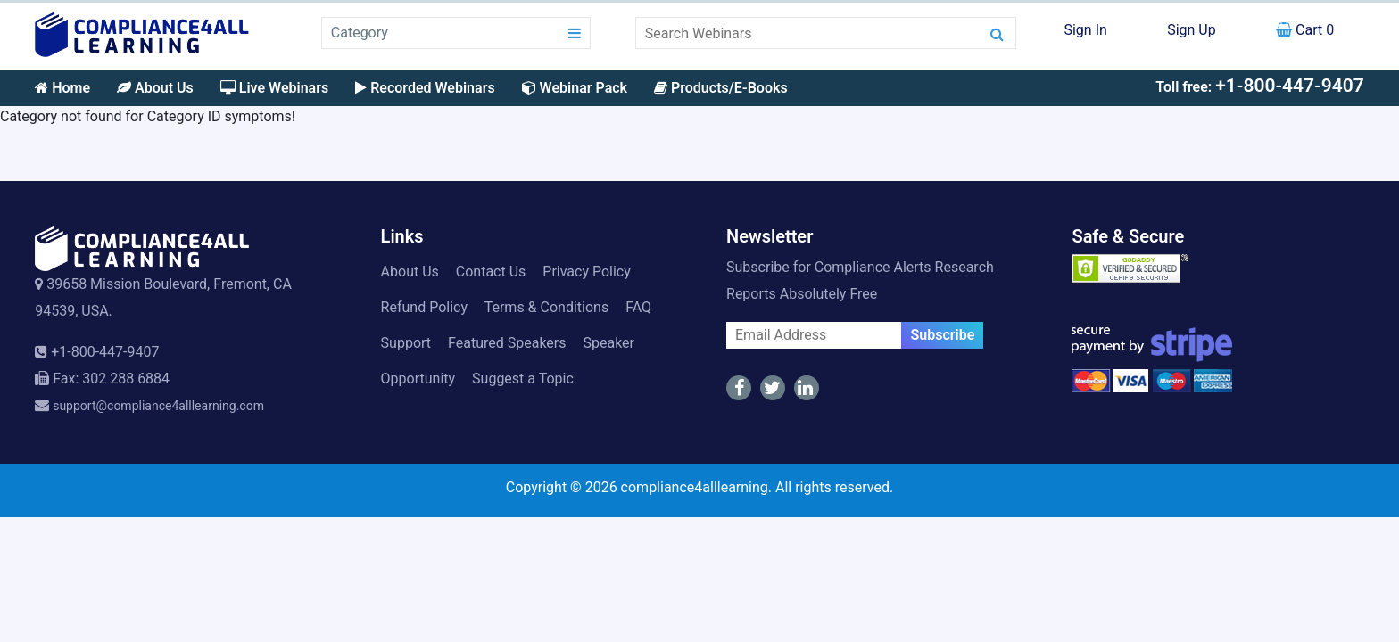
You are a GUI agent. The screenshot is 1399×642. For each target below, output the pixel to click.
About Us (155, 87)
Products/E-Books (721, 87)
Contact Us (491, 271)
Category (359, 32)
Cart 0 (1305, 29)
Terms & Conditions (546, 307)
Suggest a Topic (523, 378)
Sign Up (1191, 29)
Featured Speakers (507, 342)
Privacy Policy (586, 271)
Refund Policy (424, 307)
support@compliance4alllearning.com (158, 406)
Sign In (1085, 29)
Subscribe (942, 334)
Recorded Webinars (424, 87)
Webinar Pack (574, 87)
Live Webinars (274, 87)
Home (62, 87)
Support (406, 342)
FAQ (638, 307)
